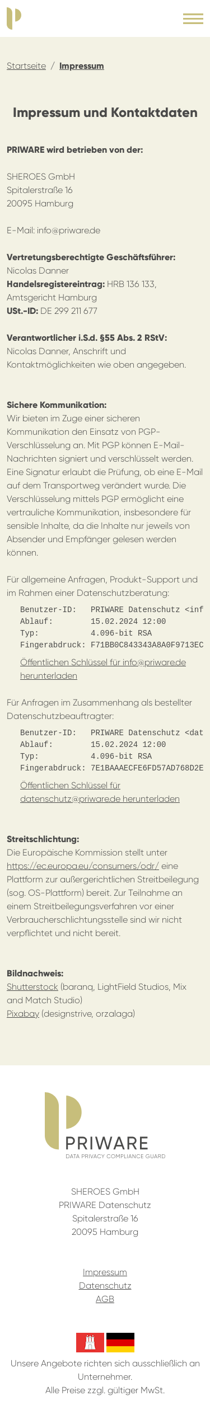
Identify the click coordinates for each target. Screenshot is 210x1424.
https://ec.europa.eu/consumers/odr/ (83, 866)
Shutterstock (32, 986)
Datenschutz (105, 1285)
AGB (105, 1299)
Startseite (26, 65)
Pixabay (23, 1013)
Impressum (81, 65)
